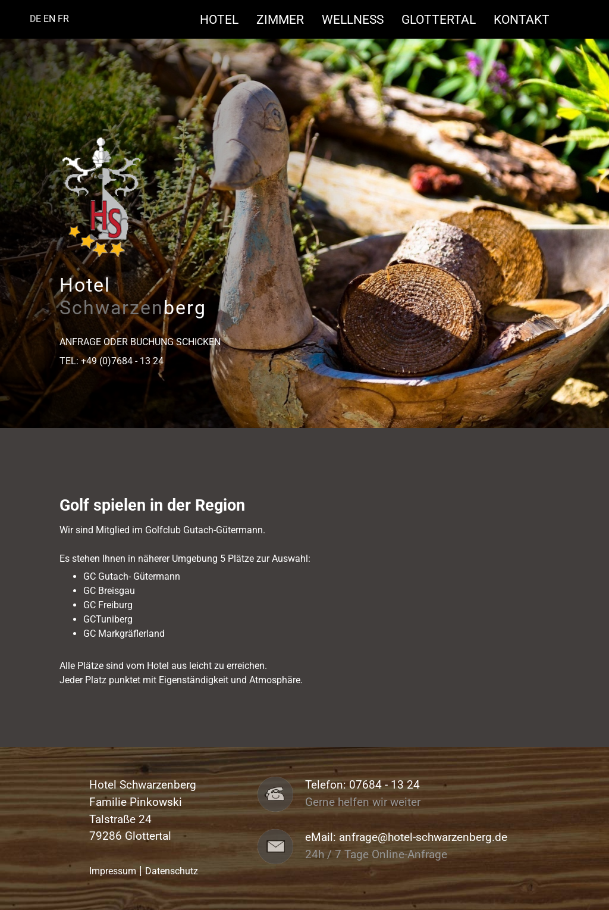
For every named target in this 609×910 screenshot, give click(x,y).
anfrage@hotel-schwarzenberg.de (423, 837)
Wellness (358, 19)
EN (49, 18)
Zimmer (286, 19)
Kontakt (522, 19)
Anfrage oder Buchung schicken (140, 342)
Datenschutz (171, 871)
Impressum (112, 871)
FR (63, 18)
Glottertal (444, 19)
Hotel (225, 19)
